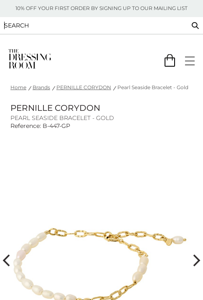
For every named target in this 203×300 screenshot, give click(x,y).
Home (18, 87)
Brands (41, 87)
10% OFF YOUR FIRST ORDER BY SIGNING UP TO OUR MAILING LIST (101, 8)
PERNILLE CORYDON (83, 87)
